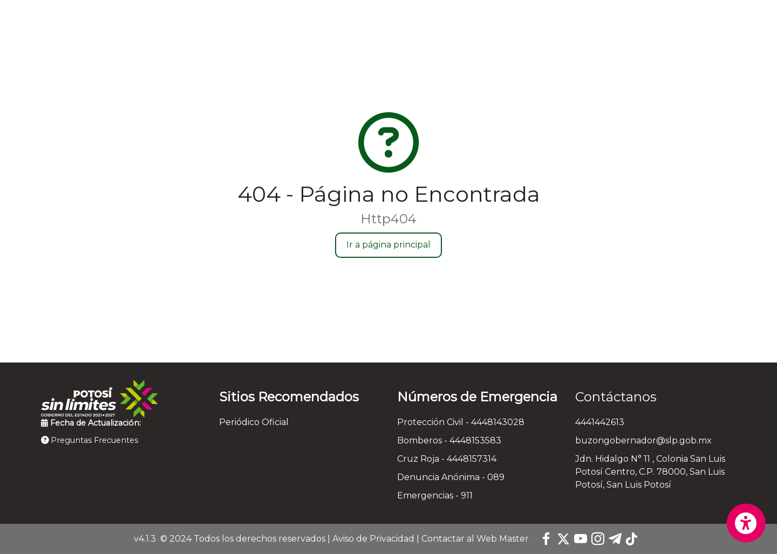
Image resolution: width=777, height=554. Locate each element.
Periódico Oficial (254, 422)
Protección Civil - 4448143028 (460, 422)
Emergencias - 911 (435, 495)
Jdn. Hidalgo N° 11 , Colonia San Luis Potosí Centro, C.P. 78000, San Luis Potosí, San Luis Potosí (650, 472)
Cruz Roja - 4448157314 (446, 459)
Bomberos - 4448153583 (449, 440)
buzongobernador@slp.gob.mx (643, 440)
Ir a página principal (388, 245)
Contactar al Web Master (475, 539)
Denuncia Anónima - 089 (451, 477)
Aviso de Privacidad (373, 539)
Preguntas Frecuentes (89, 440)
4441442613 (599, 422)
